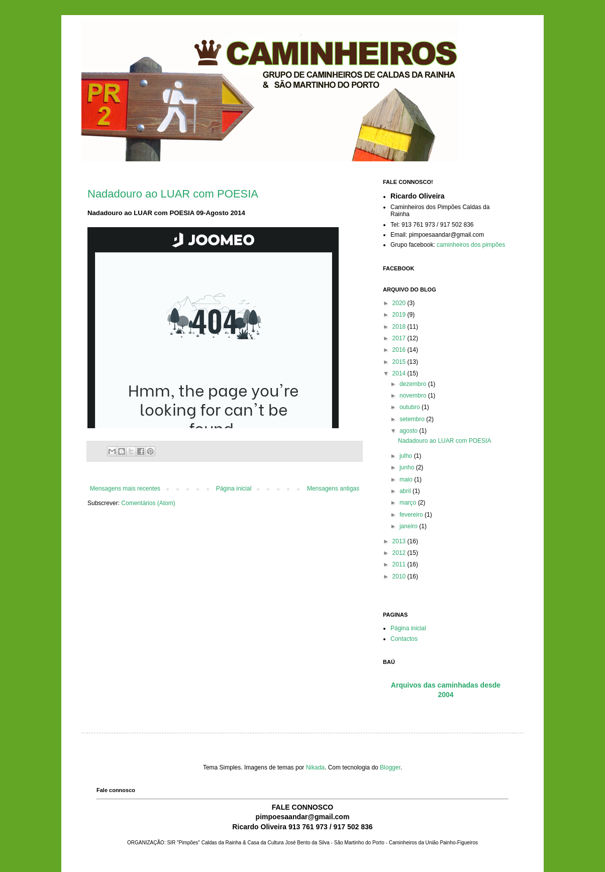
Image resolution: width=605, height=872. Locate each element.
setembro (412, 419)
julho (406, 455)
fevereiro (412, 514)
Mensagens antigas (333, 488)
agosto (409, 430)
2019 (400, 314)
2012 (400, 552)
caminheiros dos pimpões (471, 244)
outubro (410, 407)
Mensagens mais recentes (125, 488)
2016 (400, 349)
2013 (400, 541)
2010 (400, 576)
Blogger (390, 767)
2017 (400, 338)
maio (406, 479)
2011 (400, 564)
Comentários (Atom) (148, 503)
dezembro (413, 383)
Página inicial (234, 488)
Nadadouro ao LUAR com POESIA (172, 193)
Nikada (315, 767)
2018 (400, 326)
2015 (400, 361)
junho (407, 467)
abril (406, 491)
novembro (413, 395)
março (408, 502)
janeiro (409, 526)
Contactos (404, 638)
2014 (400, 373)
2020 (400, 303)
